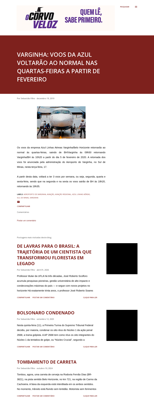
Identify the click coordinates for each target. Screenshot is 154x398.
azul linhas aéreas (81, 194)
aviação (50, 194)
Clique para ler (90, 297)
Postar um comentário (26, 221)
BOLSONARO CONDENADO (46, 313)
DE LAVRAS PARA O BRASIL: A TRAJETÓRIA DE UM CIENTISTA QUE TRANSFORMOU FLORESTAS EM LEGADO (54, 254)
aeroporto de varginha (35, 194)
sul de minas (23, 198)
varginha (34, 198)
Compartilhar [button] (23, 206)
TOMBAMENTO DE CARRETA (46, 362)
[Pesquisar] (124, 6)
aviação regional (63, 194)
